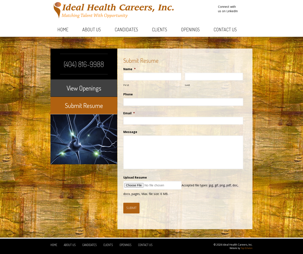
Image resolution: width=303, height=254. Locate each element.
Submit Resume (84, 105)
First (126, 85)
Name (129, 69)
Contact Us (225, 29)
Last (187, 85)
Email (129, 113)
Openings (190, 29)
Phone (128, 94)
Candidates (126, 29)
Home (62, 29)
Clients (159, 29)
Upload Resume (135, 177)
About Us (91, 29)
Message (130, 132)
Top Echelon (246, 248)
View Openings (83, 88)
